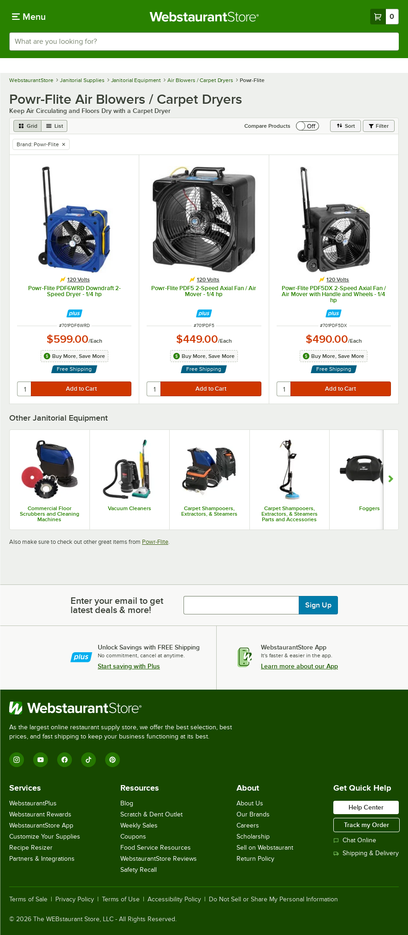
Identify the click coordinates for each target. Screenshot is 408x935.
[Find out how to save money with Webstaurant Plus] (74, 313)
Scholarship (253, 836)
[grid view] (27, 126)
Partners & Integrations (42, 858)
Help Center (366, 807)
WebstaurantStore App (41, 825)
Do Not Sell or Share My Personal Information (273, 899)
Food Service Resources (155, 847)
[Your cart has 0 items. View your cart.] (384, 16)
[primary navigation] (28, 17)
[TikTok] (88, 759)
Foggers (369, 508)
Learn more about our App (299, 666)
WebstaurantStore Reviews (158, 858)
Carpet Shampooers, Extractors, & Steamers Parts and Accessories (289, 514)
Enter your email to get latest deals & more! (117, 605)
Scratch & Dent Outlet (151, 814)
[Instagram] (16, 759)
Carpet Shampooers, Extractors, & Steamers (209, 511)
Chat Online (354, 840)
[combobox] (204, 41)
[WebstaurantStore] (124, 708)
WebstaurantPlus (33, 803)
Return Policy (255, 858)
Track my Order (366, 824)
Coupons (133, 836)
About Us (250, 803)
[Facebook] (64, 759)
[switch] (307, 126)
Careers (248, 825)
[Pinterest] (112, 759)
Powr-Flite (155, 541)
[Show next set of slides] (390, 480)
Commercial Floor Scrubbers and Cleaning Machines (49, 514)
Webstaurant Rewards (40, 814)
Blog (126, 803)
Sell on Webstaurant (265, 847)
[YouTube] (40, 759)
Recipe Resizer (31, 847)
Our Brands (253, 814)
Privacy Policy (74, 899)
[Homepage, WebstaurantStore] (204, 17)
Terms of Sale (28, 899)
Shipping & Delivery (366, 853)
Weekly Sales (139, 825)
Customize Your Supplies (44, 836)
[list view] (54, 126)
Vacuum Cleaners (129, 508)
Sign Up (318, 605)
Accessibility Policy (174, 899)
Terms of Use (121, 899)
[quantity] (24, 388)
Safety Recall (138, 869)
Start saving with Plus (129, 666)
